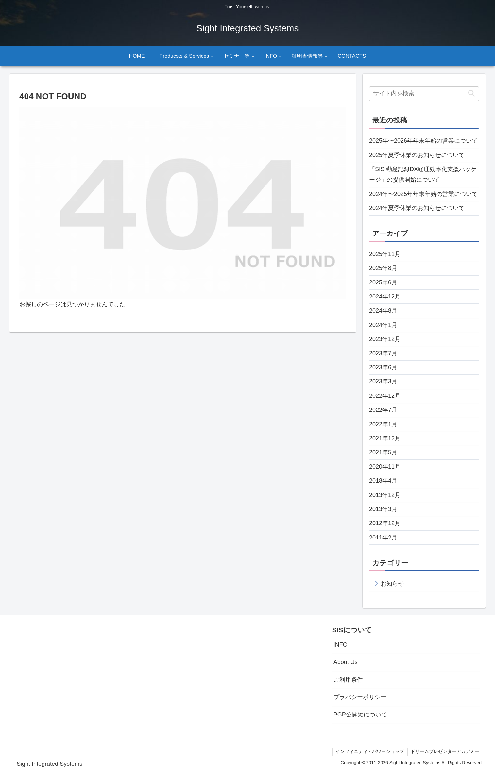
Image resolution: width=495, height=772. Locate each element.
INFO (340, 644)
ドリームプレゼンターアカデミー (445, 751)
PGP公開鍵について (360, 714)
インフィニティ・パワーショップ (369, 751)
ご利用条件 (348, 679)
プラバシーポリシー (359, 697)
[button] (471, 93)
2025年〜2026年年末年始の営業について (423, 140)
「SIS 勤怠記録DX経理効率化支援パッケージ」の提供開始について (423, 174)
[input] (424, 93)
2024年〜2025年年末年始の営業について (423, 194)
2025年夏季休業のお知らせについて (417, 155)
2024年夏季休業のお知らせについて (417, 208)
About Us (345, 662)
